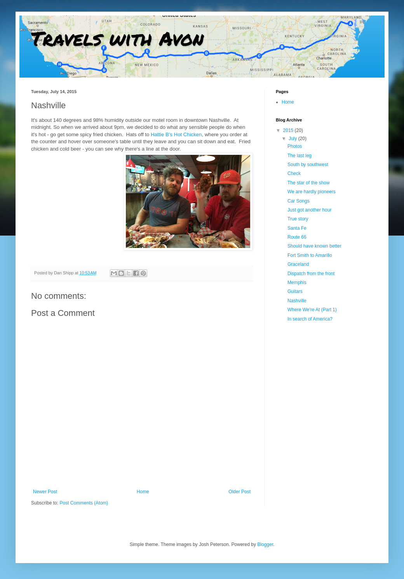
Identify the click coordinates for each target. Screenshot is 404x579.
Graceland (298, 264)
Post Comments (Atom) (83, 503)
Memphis (296, 282)
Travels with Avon (117, 38)
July (293, 138)
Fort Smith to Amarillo (309, 255)
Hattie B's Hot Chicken (176, 134)
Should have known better (314, 246)
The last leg (299, 155)
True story (297, 219)
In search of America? (310, 319)
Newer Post (45, 491)
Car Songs (298, 201)
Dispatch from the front (310, 273)
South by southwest (307, 164)
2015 (289, 130)
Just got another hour (309, 210)
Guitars (295, 291)
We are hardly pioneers (311, 191)
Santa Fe (296, 228)
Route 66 (296, 237)
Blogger (265, 544)
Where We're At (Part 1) (312, 309)
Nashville (296, 300)
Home (143, 491)
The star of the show (308, 182)
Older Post (239, 491)
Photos (294, 146)
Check (294, 173)
